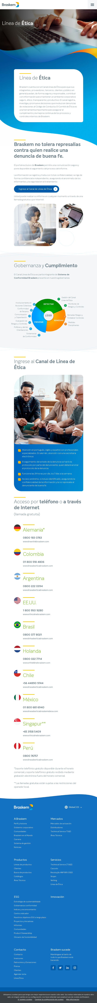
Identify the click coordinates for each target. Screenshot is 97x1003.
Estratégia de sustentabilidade (27, 902)
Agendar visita (20, 974)
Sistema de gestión (22, 843)
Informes (18, 925)
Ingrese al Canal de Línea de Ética (38, 189)
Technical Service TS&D (61, 831)
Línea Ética (18, 978)
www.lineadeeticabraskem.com (38, 566)
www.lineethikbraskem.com (36, 542)
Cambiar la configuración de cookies (49, 999)
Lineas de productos (23, 865)
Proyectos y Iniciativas (23, 921)
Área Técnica (56, 835)
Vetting (54, 880)
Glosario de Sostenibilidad (25, 937)
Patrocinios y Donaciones (25, 962)
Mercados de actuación (61, 824)
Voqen (53, 876)
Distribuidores (57, 828)
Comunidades (20, 831)
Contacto (18, 954)
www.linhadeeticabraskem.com (38, 638)
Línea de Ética (57, 884)
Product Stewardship (23, 933)
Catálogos (18, 876)
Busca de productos (23, 872)
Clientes (17, 869)
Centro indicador (21, 913)
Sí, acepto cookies (25, 999)
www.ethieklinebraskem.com (36, 663)
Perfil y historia (20, 824)
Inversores (18, 958)
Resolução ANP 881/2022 (62, 872)
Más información (72, 999)
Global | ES (72, 807)
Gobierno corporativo (23, 828)
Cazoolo (54, 869)
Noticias (17, 847)
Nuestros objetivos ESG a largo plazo (30, 917)
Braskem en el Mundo (23, 835)
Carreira (17, 839)
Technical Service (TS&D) (61, 865)
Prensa (17, 966)
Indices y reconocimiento (25, 910)
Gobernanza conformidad (25, 906)
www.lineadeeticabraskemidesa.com (40, 711)
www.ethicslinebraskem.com (36, 614)
